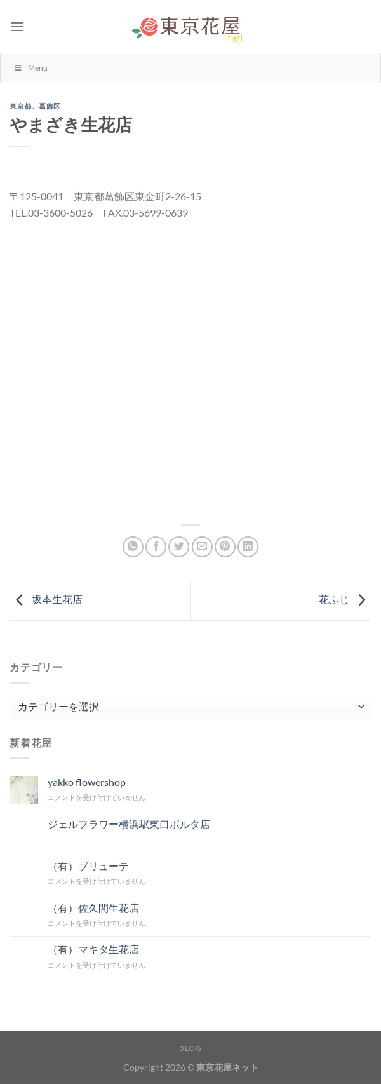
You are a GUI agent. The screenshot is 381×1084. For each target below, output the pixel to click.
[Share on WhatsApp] (133, 546)
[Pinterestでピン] (225, 546)
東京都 (21, 106)
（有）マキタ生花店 (93, 949)
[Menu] (17, 26)
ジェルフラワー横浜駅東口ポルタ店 (129, 824)
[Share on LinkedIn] (247, 546)
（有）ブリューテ (88, 866)
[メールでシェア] (202, 546)
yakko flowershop (87, 782)
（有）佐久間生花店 (93, 908)
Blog (190, 1048)
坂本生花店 (46, 599)
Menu (30, 67)
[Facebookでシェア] (155, 546)
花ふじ (345, 599)
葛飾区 (50, 106)
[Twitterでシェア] (178, 546)
